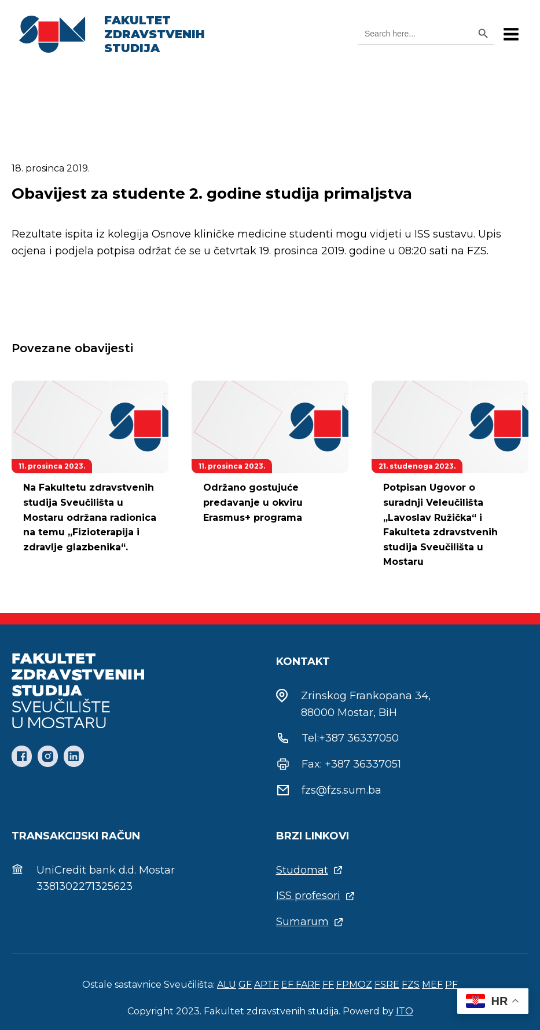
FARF (308, 984)
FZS (411, 984)
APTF (266, 984)
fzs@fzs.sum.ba (341, 790)
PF (451, 984)
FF (328, 984)
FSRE (386, 984)
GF (245, 984)
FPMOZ (354, 984)
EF (288, 984)
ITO (404, 1011)
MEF (432, 984)
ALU (226, 984)
